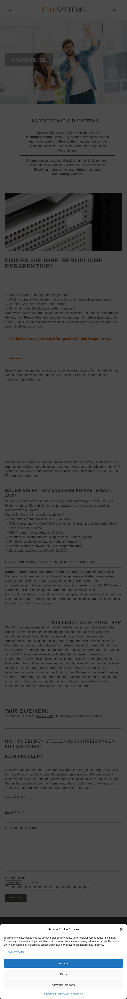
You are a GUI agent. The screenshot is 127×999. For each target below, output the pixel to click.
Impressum (50, 993)
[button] (121, 929)
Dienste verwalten (15, 952)
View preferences (63, 984)
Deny (63, 974)
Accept (63, 963)
